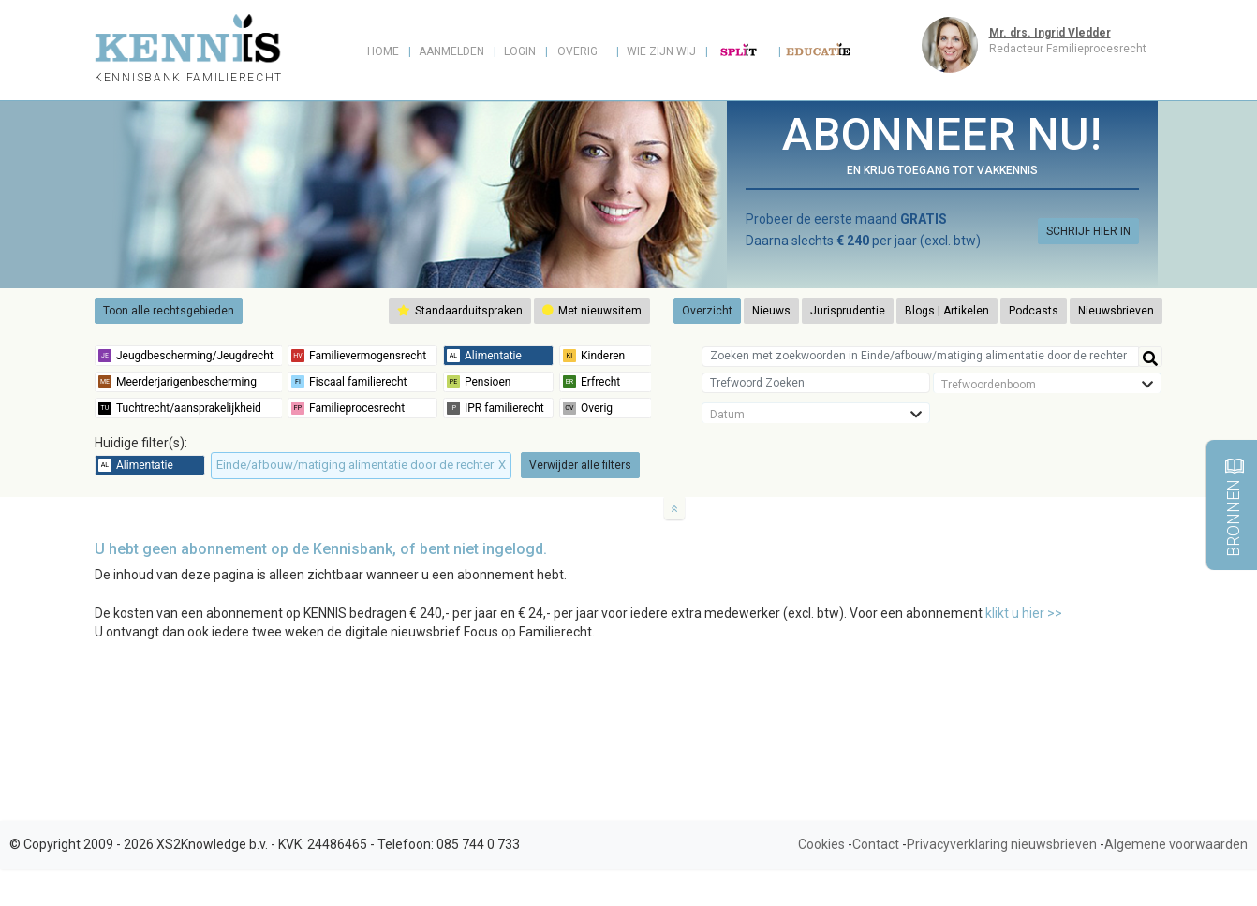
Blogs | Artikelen (947, 310)
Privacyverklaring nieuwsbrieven (1002, 844)
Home (383, 51)
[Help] (1150, 356)
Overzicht (707, 310)
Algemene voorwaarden (1176, 844)
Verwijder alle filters (580, 465)
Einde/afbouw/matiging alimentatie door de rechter (361, 465)
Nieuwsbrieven (1116, 310)
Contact (875, 844)
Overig (577, 51)
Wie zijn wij (661, 51)
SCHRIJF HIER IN (1088, 231)
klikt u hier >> (1023, 613)
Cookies (821, 844)
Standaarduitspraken (460, 310)
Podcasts (1033, 310)
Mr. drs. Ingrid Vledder (1050, 32)
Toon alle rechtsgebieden (168, 310)
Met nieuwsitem (592, 310)
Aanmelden (451, 51)
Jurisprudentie (847, 310)
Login (520, 51)
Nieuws (771, 310)
